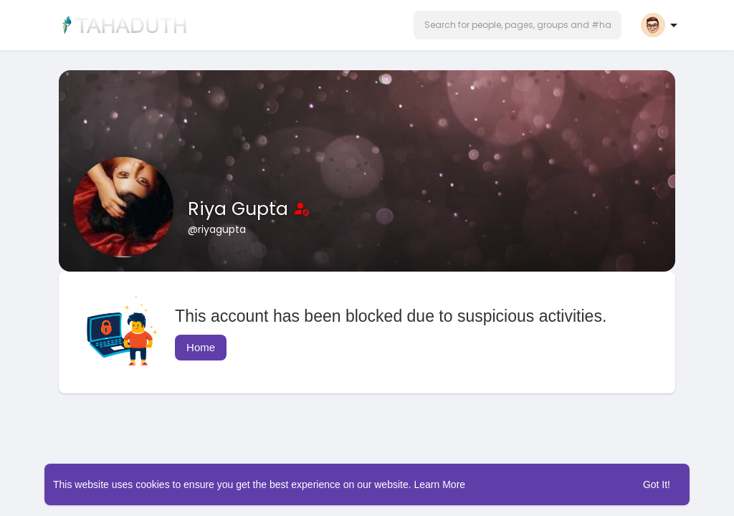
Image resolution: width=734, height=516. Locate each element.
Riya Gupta (240, 208)
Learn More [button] (440, 484)
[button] (517, 25)
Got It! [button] (656, 484)
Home (200, 347)
